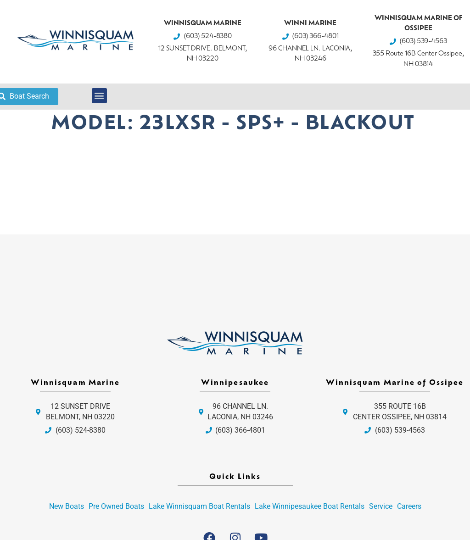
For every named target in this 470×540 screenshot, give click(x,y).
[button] (99, 95)
